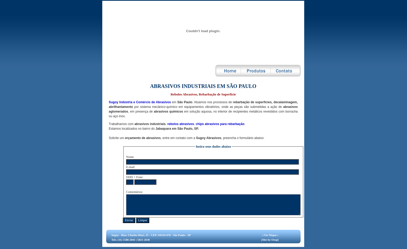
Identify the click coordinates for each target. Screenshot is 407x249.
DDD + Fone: (134, 177)
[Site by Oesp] (270, 239)
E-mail (130, 167)
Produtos (256, 71)
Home (228, 71)
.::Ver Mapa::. (270, 235)
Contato (286, 71)
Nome (130, 157)
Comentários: (134, 192)
